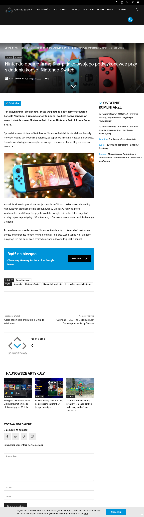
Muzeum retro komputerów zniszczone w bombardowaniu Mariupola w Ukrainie (120, 157)
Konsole (64, 9)
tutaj (86, 513)
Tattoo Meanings (107, 126)
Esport (111, 9)
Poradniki (88, 9)
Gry (55, 9)
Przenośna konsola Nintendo (78, 284)
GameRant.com (23, 280)
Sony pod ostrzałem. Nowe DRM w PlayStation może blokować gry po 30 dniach (17, 403)
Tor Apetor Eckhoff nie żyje (122, 139)
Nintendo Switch (32, 284)
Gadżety (122, 9)
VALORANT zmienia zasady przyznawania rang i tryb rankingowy (118, 117)
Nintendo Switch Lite (52, 284)
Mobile (100, 9)
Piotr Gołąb (20, 78)
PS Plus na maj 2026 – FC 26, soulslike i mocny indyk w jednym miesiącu (48, 403)
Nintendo (18, 57)
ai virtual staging (107, 113)
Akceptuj (116, 511)
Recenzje (75, 9)
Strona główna (11, 47)
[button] (137, 9)
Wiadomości (43, 9)
